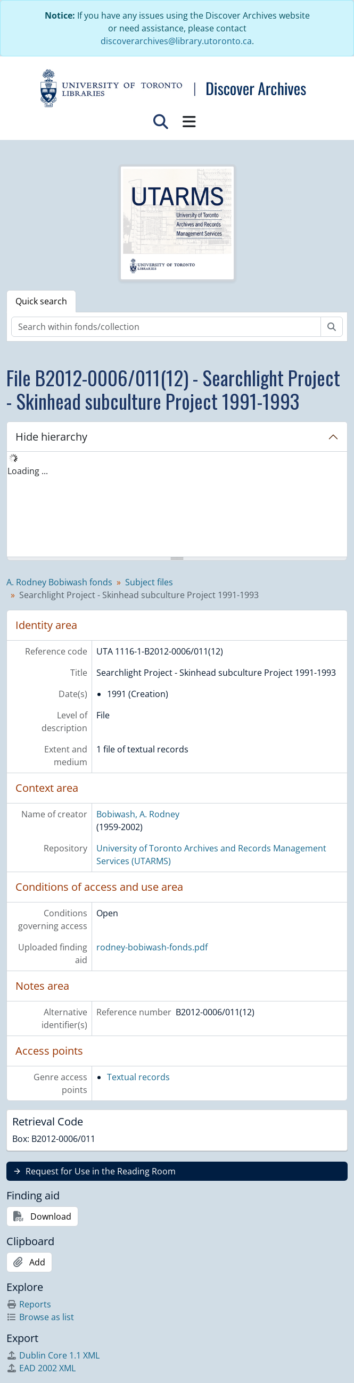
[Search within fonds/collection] (166, 327)
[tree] (177, 505)
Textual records (138, 1077)
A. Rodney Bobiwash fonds (59, 582)
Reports (28, 1304)
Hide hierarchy (51, 436)
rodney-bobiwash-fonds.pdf (152, 947)
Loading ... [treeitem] (27, 471)
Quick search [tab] (41, 301)
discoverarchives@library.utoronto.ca (176, 41)
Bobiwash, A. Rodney (137, 814)
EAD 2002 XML (41, 1368)
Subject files (149, 582)
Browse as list (40, 1317)
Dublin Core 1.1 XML (53, 1355)
